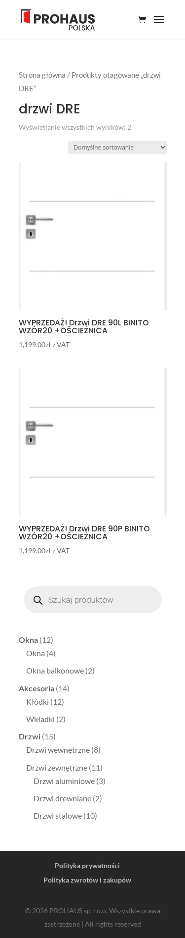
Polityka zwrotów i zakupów (87, 880)
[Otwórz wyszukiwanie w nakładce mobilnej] (93, 599)
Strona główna (42, 74)
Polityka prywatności (87, 865)
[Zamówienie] (117, 147)
